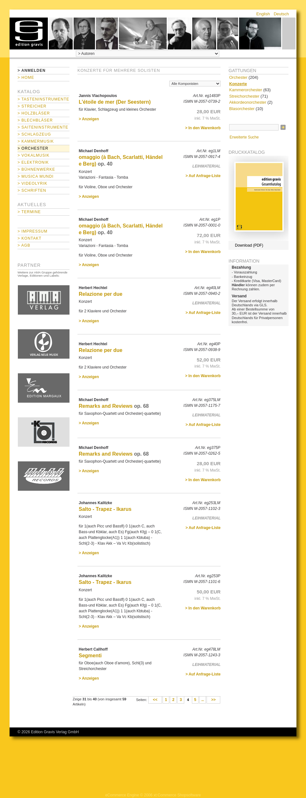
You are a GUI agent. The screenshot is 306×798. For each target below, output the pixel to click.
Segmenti (90, 655)
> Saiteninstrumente (43, 127)
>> (213, 700)
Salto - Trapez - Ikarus (105, 509)
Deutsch (281, 13)
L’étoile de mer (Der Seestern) (115, 102)
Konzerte (238, 83)
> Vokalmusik (33, 155)
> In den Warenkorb (203, 128)
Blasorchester (241, 108)
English (263, 13)
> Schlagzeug (34, 134)
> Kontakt (29, 238)
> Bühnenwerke (36, 169)
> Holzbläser (34, 113)
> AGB (24, 245)
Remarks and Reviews (106, 406)
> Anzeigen (89, 119)
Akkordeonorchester (247, 102)
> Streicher (32, 106)
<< (155, 700)
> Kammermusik (36, 141)
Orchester (238, 77)
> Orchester (33, 148)
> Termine (29, 212)
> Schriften (32, 190)
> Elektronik (33, 162)
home (29, 33)
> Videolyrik (32, 183)
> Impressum (32, 231)
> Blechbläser (35, 120)
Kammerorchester (245, 89)
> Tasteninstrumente (43, 99)
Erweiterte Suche (244, 137)
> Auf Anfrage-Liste (203, 176)
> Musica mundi (36, 176)
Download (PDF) (249, 245)
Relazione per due (100, 294)
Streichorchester (244, 96)
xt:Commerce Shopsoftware (177, 795)
